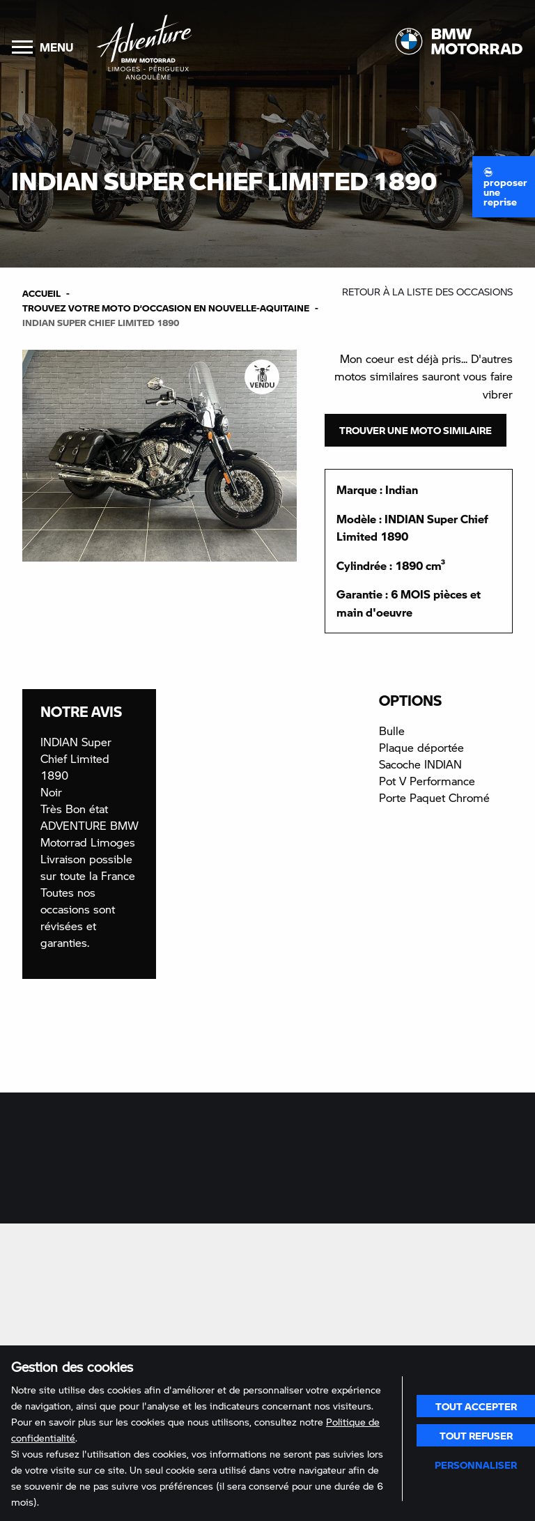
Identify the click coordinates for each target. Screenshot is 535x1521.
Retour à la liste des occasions (427, 292)
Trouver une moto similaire (415, 430)
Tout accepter (476, 1406)
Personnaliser (476, 1464)
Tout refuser (476, 1435)
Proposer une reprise (505, 187)
